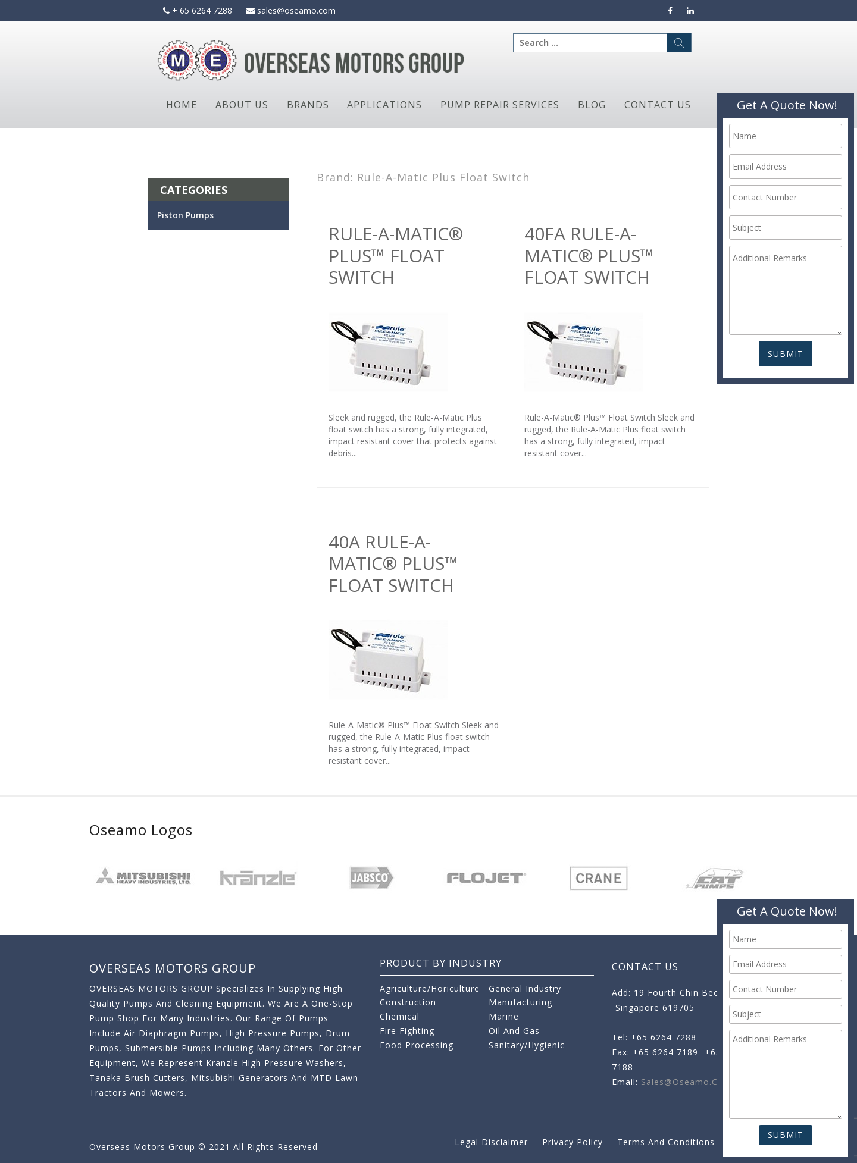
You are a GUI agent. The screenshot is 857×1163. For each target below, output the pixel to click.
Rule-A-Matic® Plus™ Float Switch (396, 255)
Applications (384, 104)
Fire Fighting (407, 1030)
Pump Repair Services (499, 104)
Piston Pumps (185, 215)
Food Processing (416, 1045)
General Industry (525, 988)
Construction (408, 1002)
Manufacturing (520, 1002)
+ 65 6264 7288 (197, 10)
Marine (504, 1016)
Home (181, 104)
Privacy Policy (572, 1142)
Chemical (400, 1016)
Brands (308, 104)
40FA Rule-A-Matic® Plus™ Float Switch (589, 255)
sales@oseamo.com (291, 10)
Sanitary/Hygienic (527, 1045)
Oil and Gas (514, 1030)
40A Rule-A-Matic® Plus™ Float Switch (393, 563)
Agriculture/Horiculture (430, 988)
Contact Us (657, 104)
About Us (241, 104)
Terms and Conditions (666, 1142)
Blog (592, 104)
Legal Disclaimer (491, 1142)
